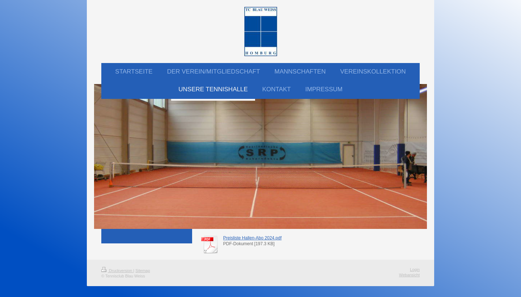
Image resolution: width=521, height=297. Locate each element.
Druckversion (117, 270)
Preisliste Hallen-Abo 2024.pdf (252, 237)
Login (415, 269)
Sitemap (142, 270)
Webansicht (409, 275)
